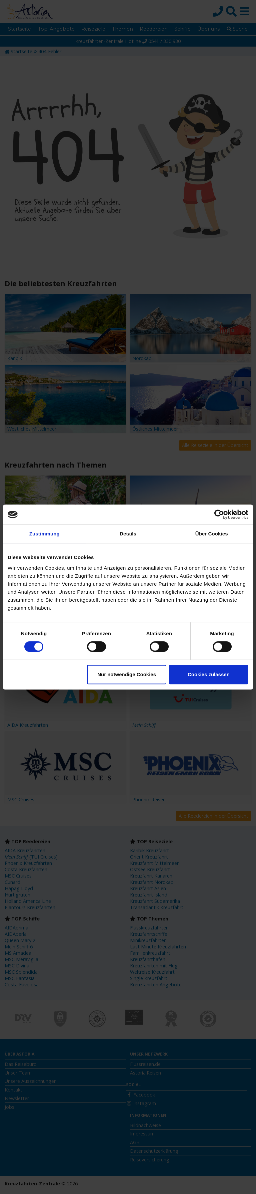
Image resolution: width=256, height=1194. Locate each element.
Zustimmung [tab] (44, 533)
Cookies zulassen (209, 674)
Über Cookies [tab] (211, 533)
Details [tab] (128, 533)
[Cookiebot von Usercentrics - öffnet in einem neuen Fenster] (219, 514)
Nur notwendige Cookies (126, 674)
